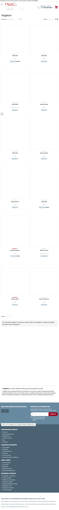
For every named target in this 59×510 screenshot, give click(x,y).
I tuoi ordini (5, 464)
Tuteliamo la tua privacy (8, 480)
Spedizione (5, 449)
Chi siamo (5, 432)
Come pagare (6, 447)
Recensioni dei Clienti (8, 434)
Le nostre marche (7, 438)
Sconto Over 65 (6, 455)
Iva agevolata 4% (7, 451)
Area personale (6, 462)
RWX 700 (15, 153)
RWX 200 (15, 55)
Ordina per (4, 19)
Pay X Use (5, 453)
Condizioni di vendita (8, 487)
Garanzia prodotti (7, 478)
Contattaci (5, 442)
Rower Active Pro (44, 299)
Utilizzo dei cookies (7, 482)
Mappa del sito (6, 436)
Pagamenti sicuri (7, 486)
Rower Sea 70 (15, 201)
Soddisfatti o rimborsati (8, 476)
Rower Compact (15, 250)
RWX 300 (44, 201)
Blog (3, 440)
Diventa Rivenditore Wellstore (10, 457)
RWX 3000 (15, 104)
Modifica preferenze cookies (9, 484)
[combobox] (15, 9)
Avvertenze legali (7, 489)
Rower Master (44, 153)
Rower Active (15, 299)
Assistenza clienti (7, 468)
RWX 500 (44, 55)
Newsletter (5, 466)
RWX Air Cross (44, 250)
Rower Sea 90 (44, 104)
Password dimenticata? (8, 470)
